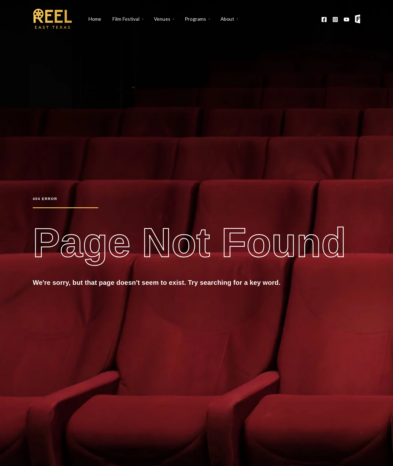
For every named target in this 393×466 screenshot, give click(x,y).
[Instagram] (335, 19)
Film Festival (124, 19)
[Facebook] (324, 19)
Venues (160, 19)
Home (94, 19)
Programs (192, 19)
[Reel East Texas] (52, 18)
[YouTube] (346, 19)
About (223, 19)
